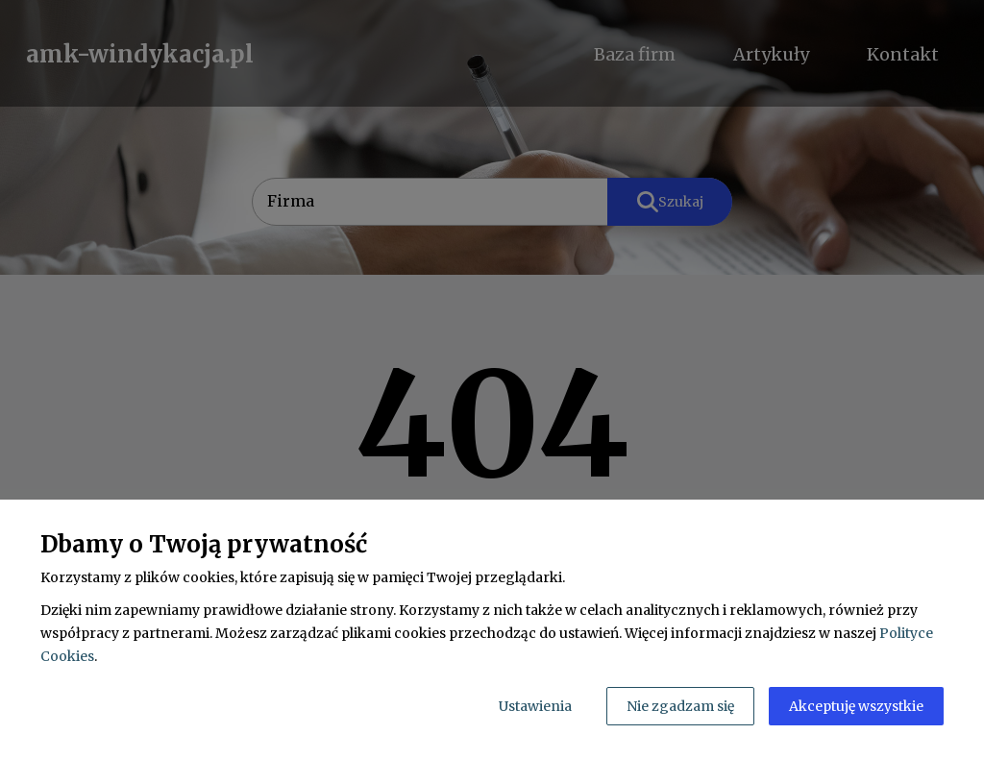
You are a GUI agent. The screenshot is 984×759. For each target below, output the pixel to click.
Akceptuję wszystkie (856, 706)
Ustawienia (535, 706)
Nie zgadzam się (680, 706)
